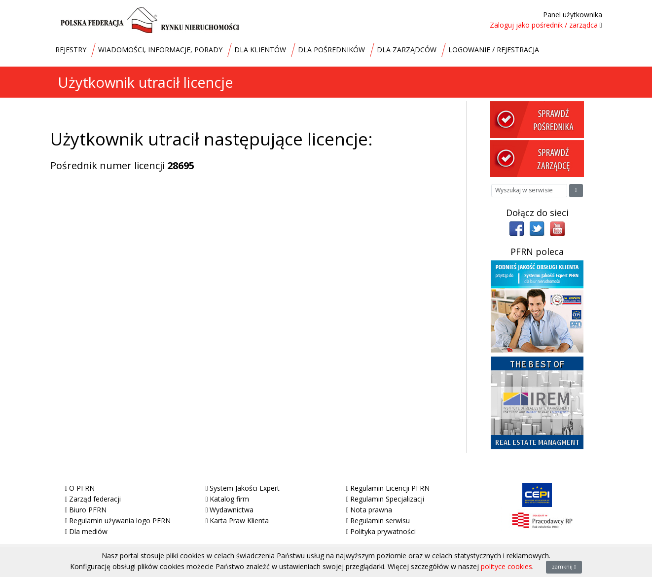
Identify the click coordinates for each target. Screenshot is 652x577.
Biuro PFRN (88, 509)
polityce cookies (506, 566)
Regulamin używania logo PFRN (120, 520)
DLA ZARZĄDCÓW (406, 49)
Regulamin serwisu (380, 520)
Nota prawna (371, 509)
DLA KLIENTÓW (260, 49)
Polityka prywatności (383, 531)
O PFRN (82, 488)
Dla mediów (88, 531)
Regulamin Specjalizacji (387, 499)
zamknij (564, 566)
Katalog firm (229, 499)
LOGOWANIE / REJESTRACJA (493, 49)
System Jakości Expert (245, 488)
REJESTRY (70, 49)
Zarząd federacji (95, 499)
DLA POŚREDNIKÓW (331, 49)
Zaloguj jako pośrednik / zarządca (544, 25)
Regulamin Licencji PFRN (390, 488)
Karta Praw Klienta (239, 520)
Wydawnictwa (232, 509)
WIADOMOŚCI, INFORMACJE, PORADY (160, 49)
